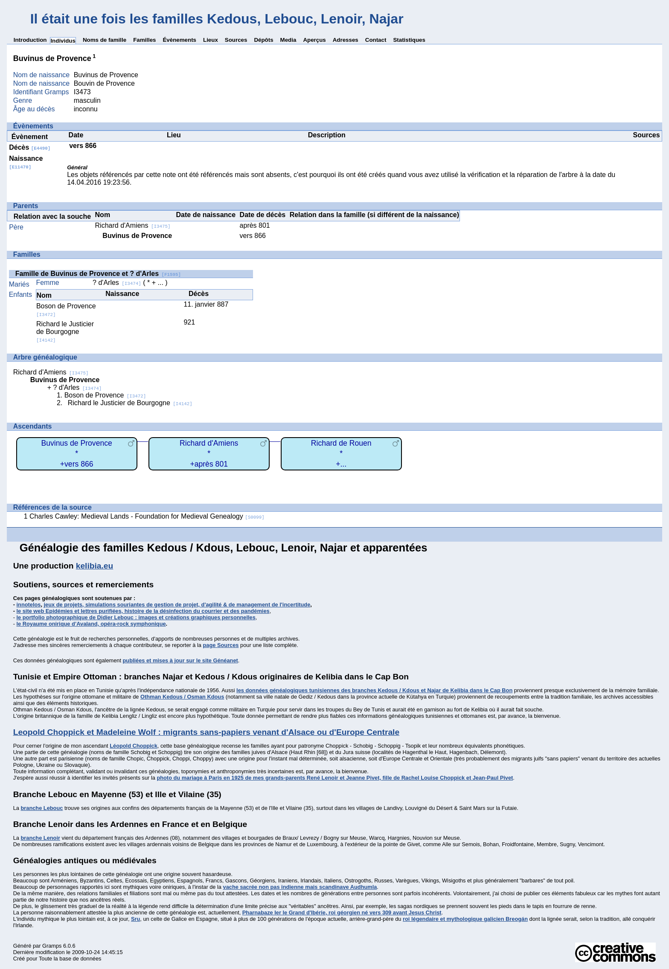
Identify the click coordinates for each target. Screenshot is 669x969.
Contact (376, 40)
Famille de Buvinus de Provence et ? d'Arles (98, 273)
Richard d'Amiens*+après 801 (209, 453)
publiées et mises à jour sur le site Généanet (180, 660)
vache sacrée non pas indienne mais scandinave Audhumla (300, 887)
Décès (29, 147)
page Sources (221, 645)
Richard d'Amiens (133, 225)
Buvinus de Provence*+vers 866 (76, 453)
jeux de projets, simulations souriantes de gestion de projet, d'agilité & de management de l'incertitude (177, 604)
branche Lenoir (40, 838)
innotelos (29, 604)
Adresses (345, 40)
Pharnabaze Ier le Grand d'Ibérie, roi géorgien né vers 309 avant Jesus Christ (342, 912)
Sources (236, 40)
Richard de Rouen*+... (341, 453)
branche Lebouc (41, 808)
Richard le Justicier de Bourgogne (65, 331)
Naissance (26, 162)
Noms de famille (104, 40)
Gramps (52, 946)
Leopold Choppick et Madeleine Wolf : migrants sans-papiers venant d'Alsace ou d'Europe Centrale (206, 732)
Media (288, 40)
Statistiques (409, 40)
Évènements (179, 40)
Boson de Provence (105, 395)
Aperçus (314, 40)
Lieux (210, 40)
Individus (63, 41)
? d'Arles (117, 282)
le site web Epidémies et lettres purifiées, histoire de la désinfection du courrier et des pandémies (143, 611)
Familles (144, 40)
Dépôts (263, 40)
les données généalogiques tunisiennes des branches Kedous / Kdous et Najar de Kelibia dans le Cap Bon (374, 690)
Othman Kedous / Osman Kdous (182, 696)
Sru (135, 919)
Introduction (30, 40)
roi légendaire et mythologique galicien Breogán (465, 919)
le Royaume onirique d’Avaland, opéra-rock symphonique (91, 624)
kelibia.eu (94, 565)
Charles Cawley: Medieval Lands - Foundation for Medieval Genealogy (147, 516)
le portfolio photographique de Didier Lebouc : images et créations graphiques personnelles (136, 617)
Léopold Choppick (133, 746)
